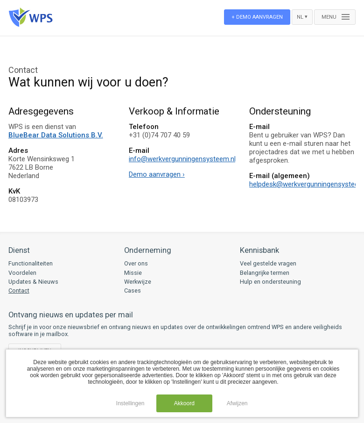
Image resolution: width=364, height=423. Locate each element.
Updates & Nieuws (33, 281)
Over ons (136, 263)
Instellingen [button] (130, 403)
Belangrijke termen (264, 272)
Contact (18, 290)
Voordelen (22, 272)
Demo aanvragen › (157, 174)
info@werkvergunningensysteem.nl (182, 159)
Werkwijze (137, 281)
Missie (133, 272)
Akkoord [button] (184, 403)
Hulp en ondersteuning (270, 281)
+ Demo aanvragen (257, 17)
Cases (132, 290)
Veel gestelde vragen (268, 263)
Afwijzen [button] (237, 403)
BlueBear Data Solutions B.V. (55, 135)
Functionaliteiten (30, 263)
